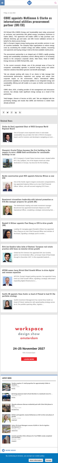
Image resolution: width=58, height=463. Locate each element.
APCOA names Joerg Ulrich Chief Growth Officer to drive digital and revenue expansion (28, 271)
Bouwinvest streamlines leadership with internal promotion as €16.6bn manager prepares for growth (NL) (27, 200)
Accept (48, 460)
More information (36, 460)
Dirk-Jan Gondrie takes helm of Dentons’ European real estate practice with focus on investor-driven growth (27, 247)
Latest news (7, 378)
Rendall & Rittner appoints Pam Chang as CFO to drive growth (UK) (27, 224)
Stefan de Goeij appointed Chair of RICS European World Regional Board (25, 127)
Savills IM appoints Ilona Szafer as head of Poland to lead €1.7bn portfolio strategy (28, 295)
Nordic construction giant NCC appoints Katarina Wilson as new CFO (28, 177)
